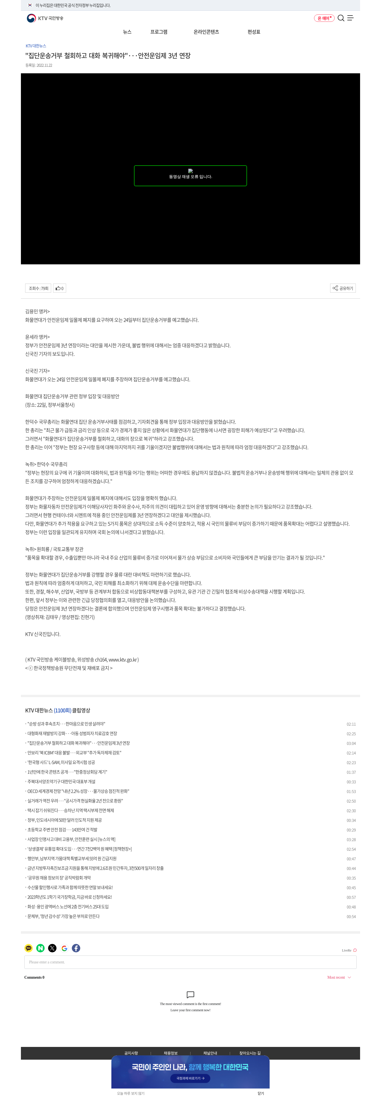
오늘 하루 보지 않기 (130, 1093)
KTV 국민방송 (37, 16)
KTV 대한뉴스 (36, 45)
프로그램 (158, 31)
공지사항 (131, 1053)
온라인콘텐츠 (206, 31)
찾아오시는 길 (250, 1053)
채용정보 (170, 1053)
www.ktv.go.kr (123, 659)
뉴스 (127, 31)
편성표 (254, 31)
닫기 (261, 1093)
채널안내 (210, 1053)
